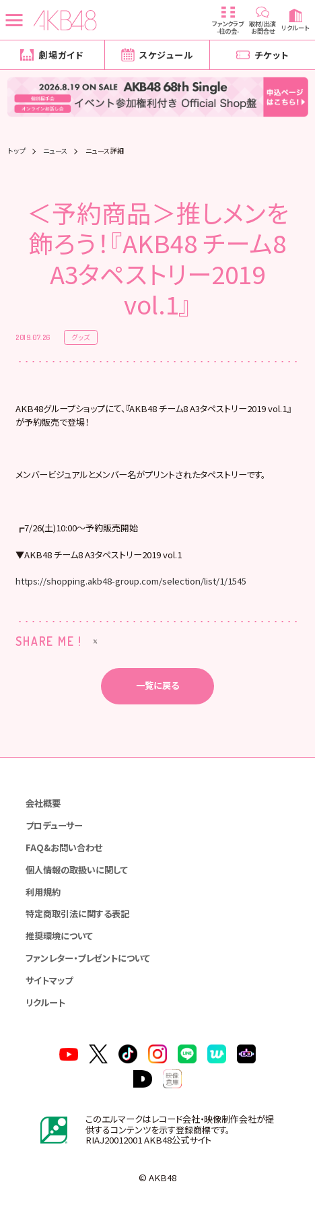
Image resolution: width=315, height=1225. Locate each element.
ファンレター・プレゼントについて (88, 958)
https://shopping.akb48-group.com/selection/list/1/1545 (130, 580)
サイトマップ (49, 980)
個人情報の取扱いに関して (77, 869)
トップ (17, 150)
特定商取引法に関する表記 (77, 914)
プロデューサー (54, 825)
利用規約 (43, 892)
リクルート (45, 1002)
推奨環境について (59, 935)
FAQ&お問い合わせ (64, 847)
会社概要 (43, 803)
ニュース (55, 150)
